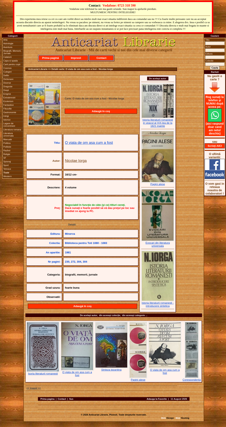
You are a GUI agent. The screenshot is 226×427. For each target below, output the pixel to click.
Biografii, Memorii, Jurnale (12, 52)
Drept (6, 90)
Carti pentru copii (11, 64)
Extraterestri (9, 97)
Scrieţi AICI (215, 145)
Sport (6, 165)
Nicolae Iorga (76, 161)
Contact (101, 57)
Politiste (7, 147)
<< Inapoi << (33, 388)
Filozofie (7, 108)
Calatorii (7, 57)
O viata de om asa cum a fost (89, 143)
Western (7, 176)
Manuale (7, 139)
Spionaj (7, 161)
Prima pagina (47, 399)
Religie (6, 154)
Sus (71, 399)
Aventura (7, 47)
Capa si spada (10, 60)
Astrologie (8, 43)
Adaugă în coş (101, 111)
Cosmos (7, 68)
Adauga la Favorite (157, 399)
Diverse (7, 83)
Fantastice (8, 105)
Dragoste (7, 86)
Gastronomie (9, 112)
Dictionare (8, 79)
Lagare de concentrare (9, 124)
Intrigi (6, 116)
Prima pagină (50, 57)
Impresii (76, 57)
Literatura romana (12, 129)
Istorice (6, 119)
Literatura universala (8, 134)
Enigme (7, 94)
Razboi (6, 150)
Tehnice (7, 169)
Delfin (6, 75)
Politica (6, 143)
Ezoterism (8, 101)
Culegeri (7, 72)
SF (4, 158)
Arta (5, 40)
